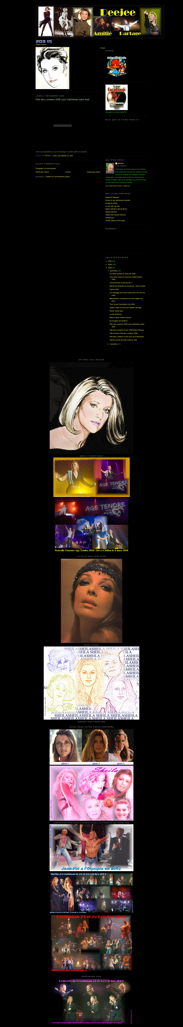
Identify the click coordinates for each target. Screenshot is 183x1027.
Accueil (68, 172)
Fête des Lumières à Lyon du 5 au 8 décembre (127, 337)
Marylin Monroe (111, 212)
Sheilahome (109, 218)
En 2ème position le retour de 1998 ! (123, 274)
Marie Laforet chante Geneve (120, 317)
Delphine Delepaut (112, 197)
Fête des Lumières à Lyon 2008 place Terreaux (127, 330)
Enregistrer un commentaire (46, 168)
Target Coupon (41, 44)
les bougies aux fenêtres (118, 321)
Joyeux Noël (114, 289)
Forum (102, 48)
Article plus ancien (94, 172)
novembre (114, 344)
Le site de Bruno (116, 314)
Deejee (121, 163)
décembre (114, 271)
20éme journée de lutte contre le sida (123, 340)
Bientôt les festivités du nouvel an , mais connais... (128, 286)
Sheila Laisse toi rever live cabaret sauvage (125, 308)
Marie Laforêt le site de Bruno (116, 209)
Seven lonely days (116, 311)
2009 (110, 264)
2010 (110, 261)
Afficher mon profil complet (117, 186)
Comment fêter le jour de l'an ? (121, 283)
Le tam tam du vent (112, 206)
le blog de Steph (111, 203)
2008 (110, 268)
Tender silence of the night (115, 220)
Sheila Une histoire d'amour (115, 215)
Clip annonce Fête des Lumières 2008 (124, 333)
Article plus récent (42, 172)
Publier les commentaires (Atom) (58, 177)
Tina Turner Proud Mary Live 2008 (122, 304)
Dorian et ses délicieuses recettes (117, 200)
